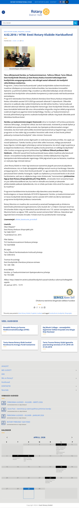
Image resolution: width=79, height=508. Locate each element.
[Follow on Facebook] (60, 2)
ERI (23, 41)
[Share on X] (39, 308)
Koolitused (6, 382)
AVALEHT (5, 366)
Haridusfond (53, 313)
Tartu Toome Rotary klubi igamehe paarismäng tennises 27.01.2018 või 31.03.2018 (58, 344)
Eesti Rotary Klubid (10, 31)
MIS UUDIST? (6, 370)
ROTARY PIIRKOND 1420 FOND (18, 422)
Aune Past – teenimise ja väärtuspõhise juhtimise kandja (29, 409)
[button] (3, 12)
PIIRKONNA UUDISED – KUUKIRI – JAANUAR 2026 (25, 415)
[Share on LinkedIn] (44, 308)
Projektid (21, 31)
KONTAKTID (6, 386)
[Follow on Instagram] (63, 2)
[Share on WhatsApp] (34, 308)
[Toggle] (76, 370)
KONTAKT (53, 2)
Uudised (28, 31)
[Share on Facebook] (37, 308)
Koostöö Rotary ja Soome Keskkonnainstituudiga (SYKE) (16, 328)
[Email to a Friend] (42, 308)
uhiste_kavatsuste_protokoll (26, 219)
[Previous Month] (7, 437)
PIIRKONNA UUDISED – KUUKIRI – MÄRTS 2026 (25, 402)
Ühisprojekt (68, 313)
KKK (3, 374)
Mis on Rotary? (7, 378)
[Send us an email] (66, 2)
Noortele (5, 390)
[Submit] (75, 23)
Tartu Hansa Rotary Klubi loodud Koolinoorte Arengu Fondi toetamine (19, 343)
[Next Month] (72, 437)
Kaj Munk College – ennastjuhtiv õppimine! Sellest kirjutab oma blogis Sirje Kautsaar (59, 329)
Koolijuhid (61, 313)
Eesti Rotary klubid (42, 2)
